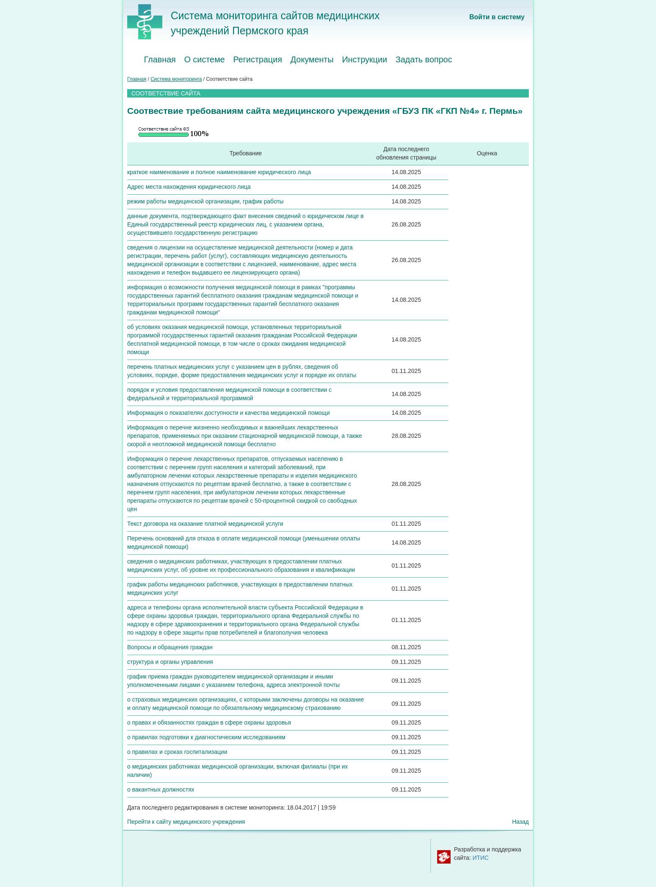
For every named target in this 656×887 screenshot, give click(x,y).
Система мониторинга (176, 79)
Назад (520, 821)
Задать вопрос (423, 59)
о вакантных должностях (160, 789)
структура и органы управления (170, 661)
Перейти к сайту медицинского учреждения (186, 821)
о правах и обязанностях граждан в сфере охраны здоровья (209, 722)
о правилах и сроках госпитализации (177, 751)
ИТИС (480, 857)
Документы (311, 59)
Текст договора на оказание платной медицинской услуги (205, 523)
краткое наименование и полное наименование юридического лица (219, 172)
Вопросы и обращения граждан (170, 647)
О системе (204, 59)
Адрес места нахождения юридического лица (189, 186)
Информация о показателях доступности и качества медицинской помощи (228, 412)
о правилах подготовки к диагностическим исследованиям (206, 737)
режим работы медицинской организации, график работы (205, 201)
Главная (160, 59)
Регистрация (257, 59)
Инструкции (364, 59)
